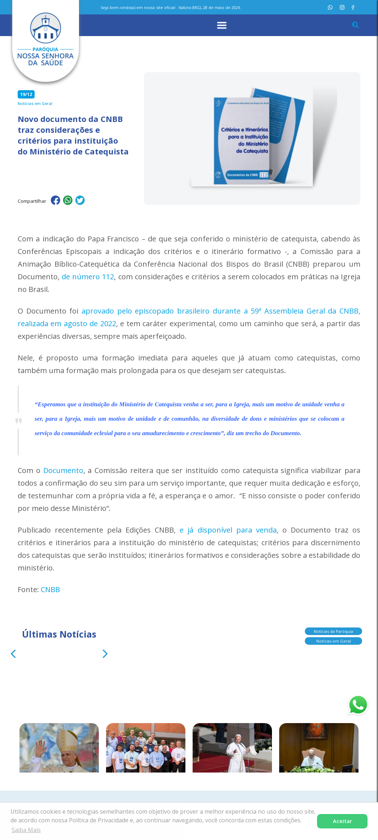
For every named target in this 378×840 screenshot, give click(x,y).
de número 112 (88, 276)
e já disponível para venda (228, 530)
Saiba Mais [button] (26, 830)
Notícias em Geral (333, 640)
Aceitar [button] (342, 821)
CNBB (50, 589)
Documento (63, 470)
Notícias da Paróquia (333, 630)
